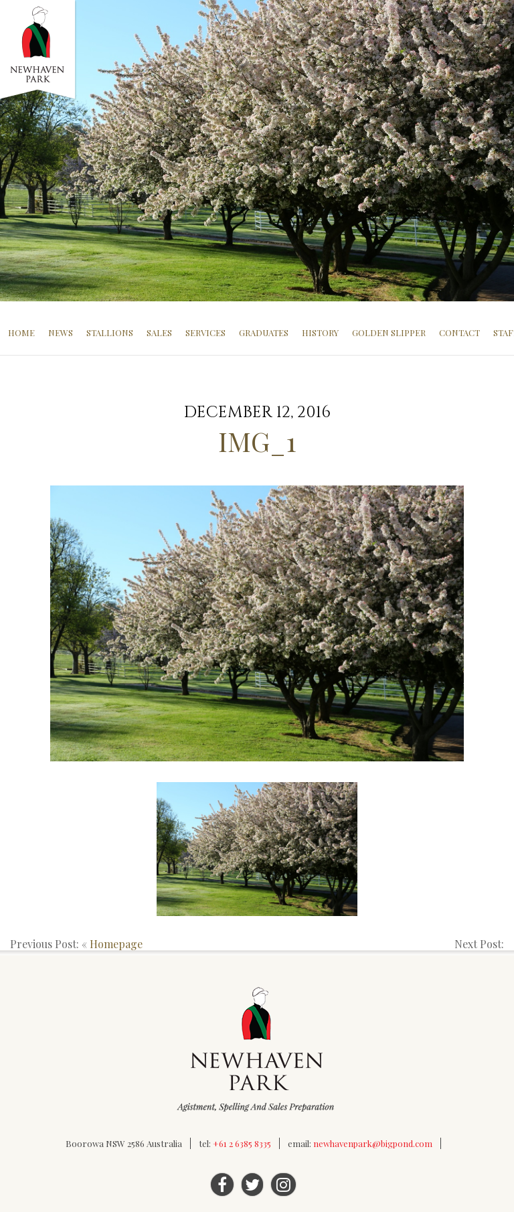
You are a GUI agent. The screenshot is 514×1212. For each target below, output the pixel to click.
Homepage (116, 944)
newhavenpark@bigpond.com (372, 1143)
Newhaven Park (38, 50)
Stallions (109, 332)
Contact (459, 332)
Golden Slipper (389, 332)
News (60, 332)
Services (205, 332)
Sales (159, 332)
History (320, 332)
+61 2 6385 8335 (242, 1143)
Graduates (263, 332)
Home (21, 332)
